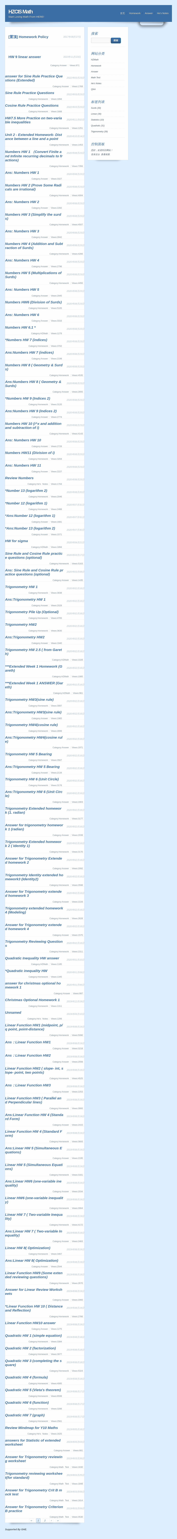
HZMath (95, 60)
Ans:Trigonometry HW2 (25, 637)
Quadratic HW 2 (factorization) (30, 1348)
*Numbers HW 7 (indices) (26, 340)
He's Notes (163, 13)
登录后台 (95, 154)
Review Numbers (19, 478)
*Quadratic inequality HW (26, 971)
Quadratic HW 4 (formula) (26, 1377)
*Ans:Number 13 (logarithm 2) (30, 528)
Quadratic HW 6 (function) (27, 1402)
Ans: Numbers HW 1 (22, 172)
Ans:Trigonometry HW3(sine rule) (33, 712)
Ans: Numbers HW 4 (22, 260)
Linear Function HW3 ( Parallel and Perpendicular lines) (33, 1100)
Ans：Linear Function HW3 (28, 1085)
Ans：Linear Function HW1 (28, 1042)
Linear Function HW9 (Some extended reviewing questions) (34, 1275)
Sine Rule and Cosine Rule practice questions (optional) (34, 555)
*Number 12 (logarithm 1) (26, 503)
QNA (93, 89)
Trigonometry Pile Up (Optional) (31, 612)
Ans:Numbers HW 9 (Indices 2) (31, 411)
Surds (96, 108)
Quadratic (98, 126)
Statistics (97, 120)
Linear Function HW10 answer (30, 1323)
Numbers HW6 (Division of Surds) (33, 302)
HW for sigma (16, 541)
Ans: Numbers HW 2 (22, 202)
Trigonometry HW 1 (21, 587)
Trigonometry (99, 131)
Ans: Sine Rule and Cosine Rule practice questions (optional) (34, 572)
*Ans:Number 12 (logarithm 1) (30, 516)
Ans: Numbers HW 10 (23, 440)
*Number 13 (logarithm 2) (26, 490)
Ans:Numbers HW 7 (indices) (29, 352)
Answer (149, 13)
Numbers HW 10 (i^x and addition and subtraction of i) (33, 426)
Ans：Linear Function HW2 (28, 1055)
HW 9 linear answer (24, 57)
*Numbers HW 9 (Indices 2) (27, 398)
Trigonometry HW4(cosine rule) (31, 725)
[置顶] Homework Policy (28, 37)
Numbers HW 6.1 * (20, 327)
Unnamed (13, 1012)
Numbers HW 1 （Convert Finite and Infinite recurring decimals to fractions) (34, 156)
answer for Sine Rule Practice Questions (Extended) (34, 78)
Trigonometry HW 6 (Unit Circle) (32, 779)
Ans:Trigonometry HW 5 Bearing (32, 767)
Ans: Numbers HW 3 (22, 231)
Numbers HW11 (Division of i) (30, 453)
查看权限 (105, 154)
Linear (96, 114)
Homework (135, 13)
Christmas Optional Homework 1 (32, 1000)
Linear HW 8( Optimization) (27, 1248)
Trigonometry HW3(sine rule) (29, 699)
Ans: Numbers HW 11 (23, 465)
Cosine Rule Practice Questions (31, 105)
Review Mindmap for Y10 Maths (31, 1428)
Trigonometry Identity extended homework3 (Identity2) (34, 877)
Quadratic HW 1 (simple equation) (33, 1335)
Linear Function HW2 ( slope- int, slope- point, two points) (34, 1070)
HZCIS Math (20, 12)
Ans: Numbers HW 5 (22, 289)
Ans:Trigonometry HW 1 (25, 599)
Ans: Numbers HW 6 (22, 315)
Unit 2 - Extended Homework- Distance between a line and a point (33, 137)
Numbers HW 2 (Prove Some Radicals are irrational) (33, 187)
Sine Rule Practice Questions (29, 93)
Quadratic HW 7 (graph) (25, 1415)
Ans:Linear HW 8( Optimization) (31, 1260)
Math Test (95, 77)
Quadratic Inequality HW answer (32, 958)
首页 (122, 13)
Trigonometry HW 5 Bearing (28, 754)
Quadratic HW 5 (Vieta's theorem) (33, 1390)
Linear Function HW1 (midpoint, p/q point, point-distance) (34, 1027)
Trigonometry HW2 (21, 624)
